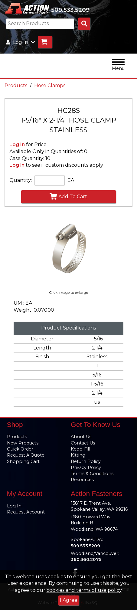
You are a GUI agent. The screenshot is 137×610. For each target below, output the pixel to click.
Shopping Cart (23, 461)
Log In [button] (21, 42)
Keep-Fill (80, 449)
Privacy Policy (86, 467)
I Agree (68, 600)
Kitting (78, 455)
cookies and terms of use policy (84, 590)
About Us (81, 436)
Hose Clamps (49, 85)
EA (70, 180)
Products (16, 85)
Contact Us (83, 443)
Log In (17, 144)
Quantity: (20, 180)
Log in (16, 165)
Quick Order (20, 449)
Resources (82, 479)
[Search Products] (84, 24)
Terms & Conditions (92, 473)
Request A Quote (25, 455)
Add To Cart (68, 196)
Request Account (26, 512)
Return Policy (86, 461)
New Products (22, 443)
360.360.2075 (86, 559)
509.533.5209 (70, 9)
